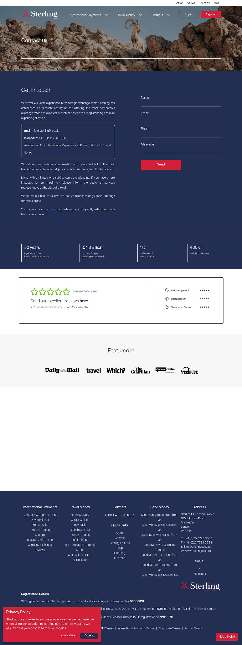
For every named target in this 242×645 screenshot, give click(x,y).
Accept (89, 635)
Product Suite (39, 525)
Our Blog (119, 553)
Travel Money (126, 15)
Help (216, 3)
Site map (119, 558)
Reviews (205, 3)
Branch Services (80, 530)
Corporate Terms (169, 628)
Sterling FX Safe (120, 543)
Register (211, 14)
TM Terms (107, 628)
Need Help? (226, 637)
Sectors (40, 535)
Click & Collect (80, 520)
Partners (157, 15)
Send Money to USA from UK (160, 575)
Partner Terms (193, 628)
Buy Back (80, 525)
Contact (191, 3)
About (179, 3)
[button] (105, 15)
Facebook (200, 574)
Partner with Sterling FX (119, 515)
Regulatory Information (40, 540)
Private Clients (40, 520)
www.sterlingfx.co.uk (198, 551)
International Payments (85, 15)
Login (188, 14)
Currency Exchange (40, 545)
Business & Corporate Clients (40, 515)
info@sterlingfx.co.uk (197, 547)
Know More (68, 635)
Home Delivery (80, 515)
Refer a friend (80, 540)
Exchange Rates (40, 530)
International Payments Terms (136, 628)
